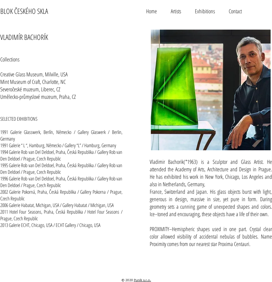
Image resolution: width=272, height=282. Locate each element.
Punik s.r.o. (142, 280)
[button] (176, 10)
